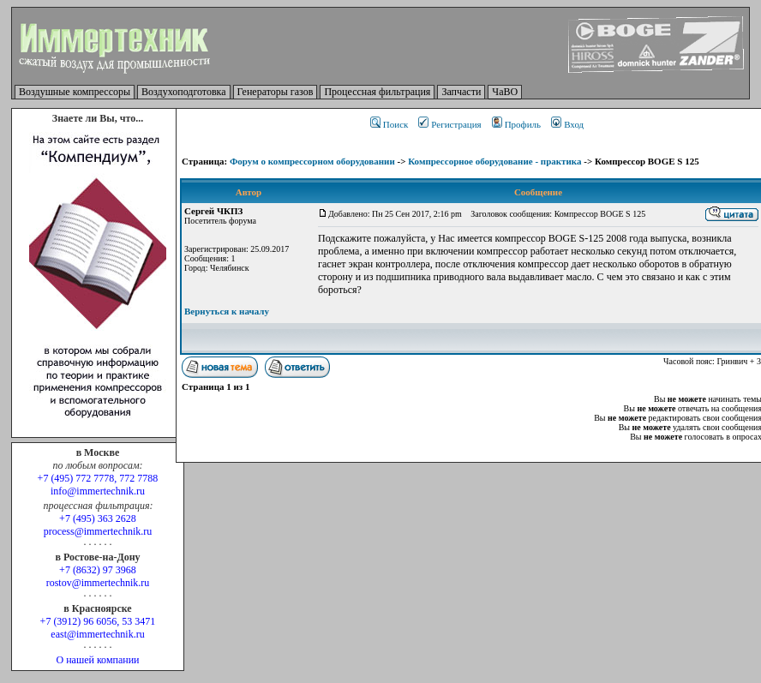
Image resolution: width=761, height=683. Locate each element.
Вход (567, 124)
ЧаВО (505, 92)
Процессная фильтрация (377, 92)
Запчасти (461, 92)
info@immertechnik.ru (98, 491)
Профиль (516, 124)
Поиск (389, 124)
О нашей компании (97, 660)
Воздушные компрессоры (74, 92)
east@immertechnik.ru (97, 634)
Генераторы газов (275, 92)
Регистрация (449, 124)
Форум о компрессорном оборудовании (312, 161)
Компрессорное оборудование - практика (494, 161)
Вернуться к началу (226, 311)
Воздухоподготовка (183, 92)
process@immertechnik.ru (98, 531)
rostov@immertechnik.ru (98, 583)
